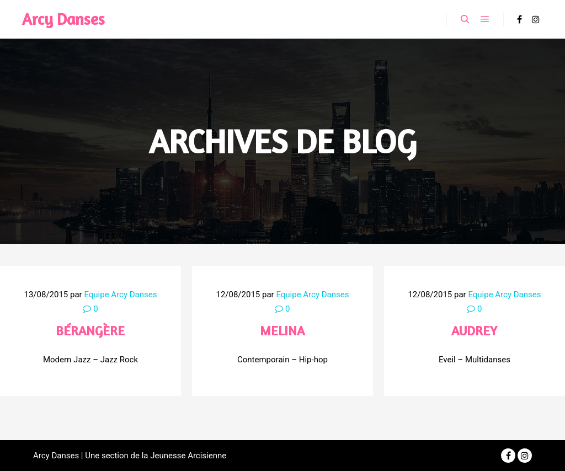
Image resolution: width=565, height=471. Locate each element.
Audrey (474, 331)
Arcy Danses (63, 19)
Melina (282, 331)
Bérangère (90, 331)
